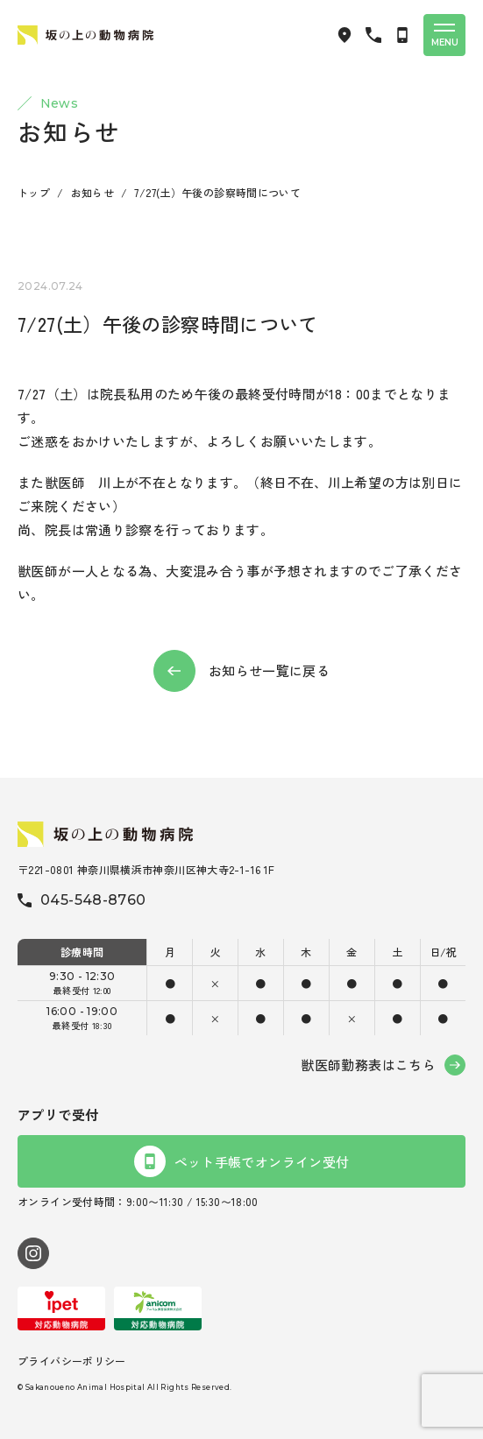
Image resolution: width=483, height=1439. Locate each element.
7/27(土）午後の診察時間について (217, 192)
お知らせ (93, 192)
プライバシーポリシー (72, 1360)
